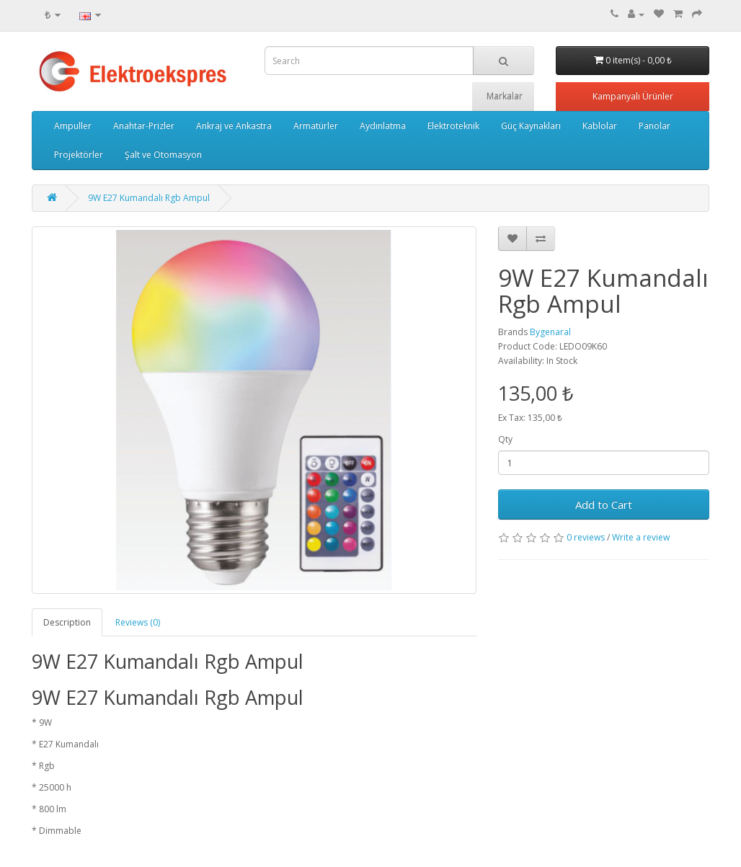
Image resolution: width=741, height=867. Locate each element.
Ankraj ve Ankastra (234, 126)
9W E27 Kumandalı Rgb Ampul (149, 198)
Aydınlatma (383, 126)
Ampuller (73, 126)
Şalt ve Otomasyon (163, 154)
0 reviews (586, 537)
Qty (505, 439)
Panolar (654, 126)
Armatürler (315, 126)
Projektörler (78, 154)
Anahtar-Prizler (143, 126)
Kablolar (599, 126)
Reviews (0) (137, 622)
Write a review (641, 537)
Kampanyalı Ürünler (633, 96)
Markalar (505, 96)
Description (67, 622)
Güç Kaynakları (531, 126)
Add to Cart (603, 504)
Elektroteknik (453, 126)
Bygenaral (550, 332)
